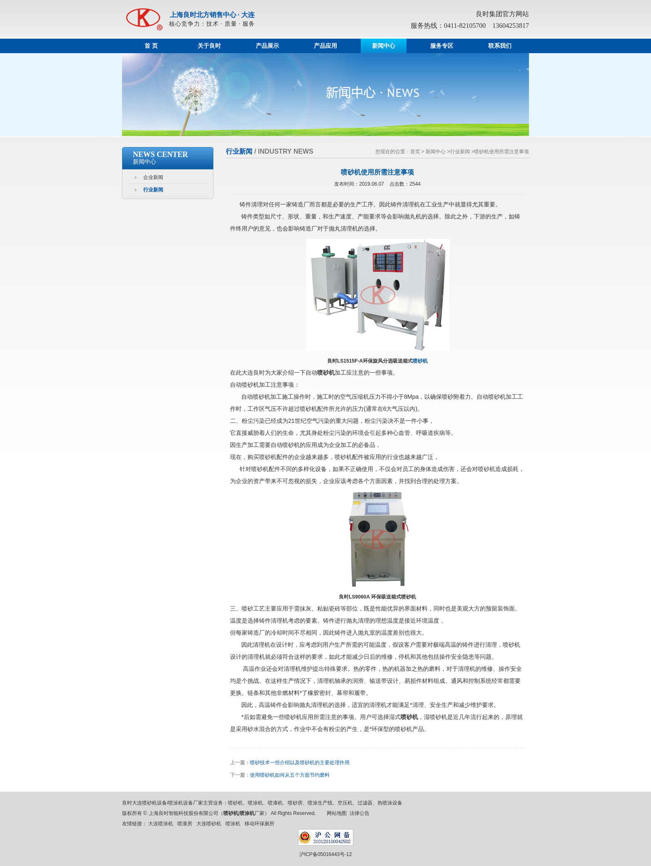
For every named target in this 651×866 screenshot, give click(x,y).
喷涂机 (232, 824)
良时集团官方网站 (502, 13)
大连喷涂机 (160, 824)
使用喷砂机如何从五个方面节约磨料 (290, 775)
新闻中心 (383, 46)
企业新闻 (153, 177)
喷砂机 (420, 361)
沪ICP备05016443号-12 (325, 854)
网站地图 (337, 813)
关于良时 (209, 46)
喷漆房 (184, 824)
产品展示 (267, 46)
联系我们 (500, 46)
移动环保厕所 (259, 824)
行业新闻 (153, 190)
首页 (415, 152)
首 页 (151, 46)
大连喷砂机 (208, 824)
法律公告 (360, 813)
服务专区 (441, 46)
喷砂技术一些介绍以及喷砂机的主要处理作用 (300, 762)
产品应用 (325, 46)
